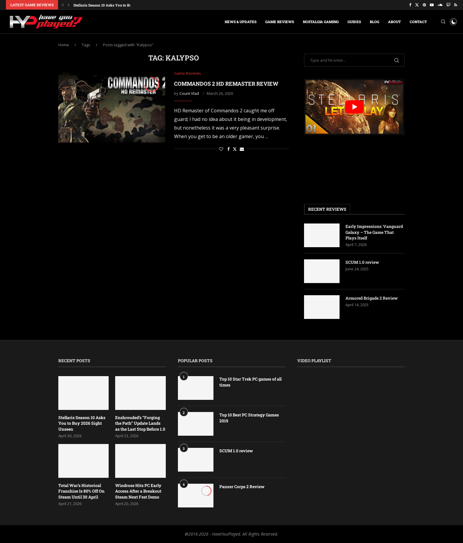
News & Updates (240, 21)
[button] (62, 4)
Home (63, 44)
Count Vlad (189, 93)
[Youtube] (432, 4)
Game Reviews (279, 21)
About (394, 21)
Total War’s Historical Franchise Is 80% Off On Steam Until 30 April (81, 491)
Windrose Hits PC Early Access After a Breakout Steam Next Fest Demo (138, 491)
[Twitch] (448, 4)
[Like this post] (221, 149)
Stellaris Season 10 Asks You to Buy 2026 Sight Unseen (81, 423)
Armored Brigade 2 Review (371, 298)
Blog (374, 21)
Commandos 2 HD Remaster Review (226, 83)
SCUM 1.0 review (362, 262)
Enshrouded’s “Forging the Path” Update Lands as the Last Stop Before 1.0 (140, 423)
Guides (354, 21)
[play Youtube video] (354, 107)
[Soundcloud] (440, 4)
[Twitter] (417, 4)
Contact (418, 21)
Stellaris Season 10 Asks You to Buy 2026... (109, 5)
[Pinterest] (424, 4)
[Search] (443, 21)
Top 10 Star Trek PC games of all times (250, 382)
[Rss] (455, 4)
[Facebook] (410, 4)
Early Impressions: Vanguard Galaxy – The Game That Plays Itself (374, 232)
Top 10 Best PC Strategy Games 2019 (249, 418)
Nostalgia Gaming (321, 21)
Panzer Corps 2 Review (241, 486)
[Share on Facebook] (228, 149)
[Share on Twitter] (235, 149)
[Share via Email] (242, 149)
